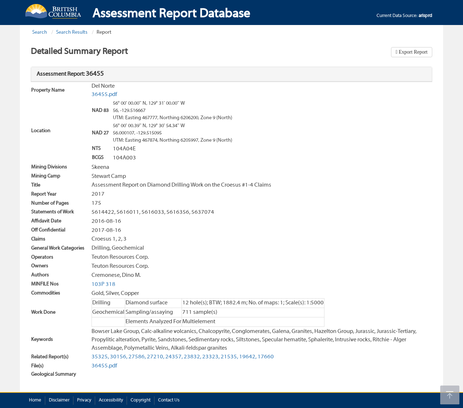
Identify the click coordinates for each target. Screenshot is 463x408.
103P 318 (103, 284)
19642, (247, 357)
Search (39, 32)
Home (35, 400)
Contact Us (168, 400)
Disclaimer (59, 400)
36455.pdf (104, 94)
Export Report (413, 52)
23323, (211, 357)
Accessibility (111, 400)
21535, (229, 357)
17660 (266, 357)
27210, (155, 357)
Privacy (84, 400)
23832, (192, 357)
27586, (137, 357)
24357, (174, 357)
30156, (118, 357)
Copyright (140, 400)
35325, (100, 357)
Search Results (72, 32)
